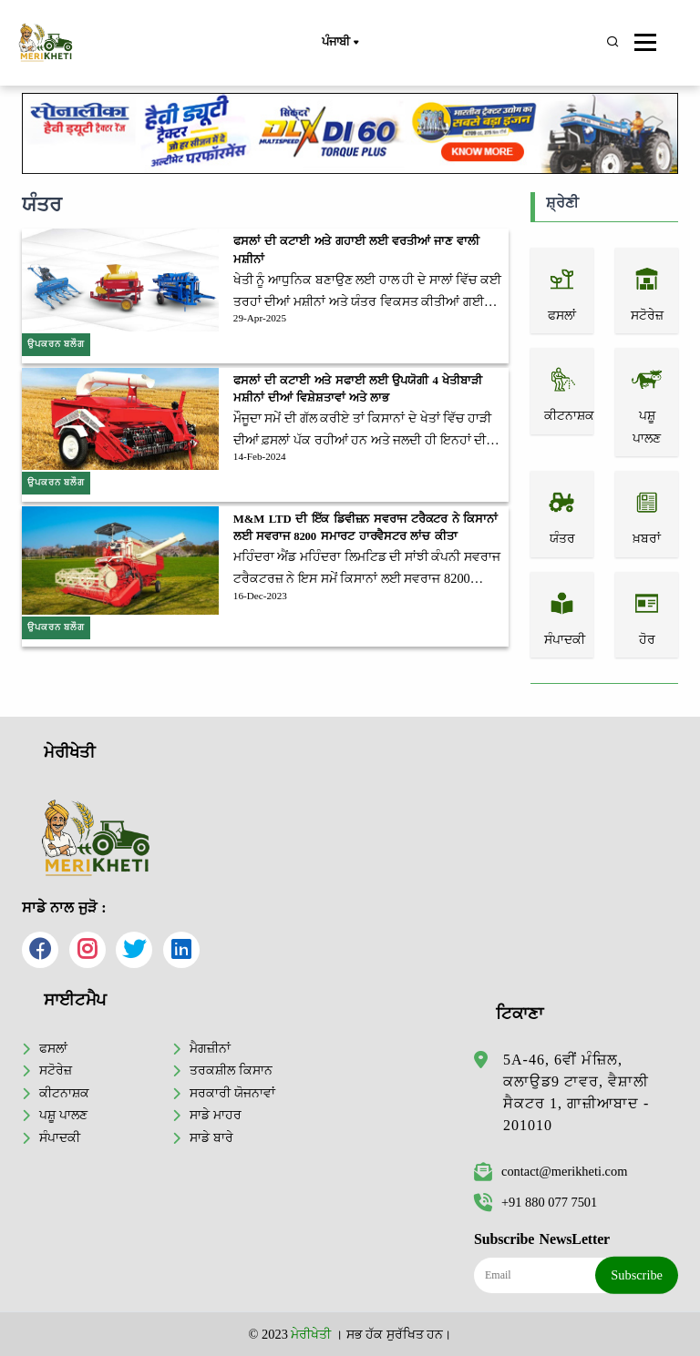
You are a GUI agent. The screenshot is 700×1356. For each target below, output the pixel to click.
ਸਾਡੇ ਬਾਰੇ (211, 1137)
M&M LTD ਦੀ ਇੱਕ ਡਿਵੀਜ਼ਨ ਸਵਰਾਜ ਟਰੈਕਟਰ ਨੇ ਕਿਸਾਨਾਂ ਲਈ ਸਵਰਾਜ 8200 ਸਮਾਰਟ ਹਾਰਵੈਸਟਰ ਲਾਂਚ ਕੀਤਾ (365, 528)
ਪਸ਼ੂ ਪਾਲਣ (63, 1114)
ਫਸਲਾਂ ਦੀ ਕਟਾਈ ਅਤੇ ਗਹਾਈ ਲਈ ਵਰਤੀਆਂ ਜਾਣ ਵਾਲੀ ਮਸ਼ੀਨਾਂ (356, 250)
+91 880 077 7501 (535, 1202)
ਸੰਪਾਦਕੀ (59, 1137)
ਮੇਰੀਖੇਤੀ (311, 1334)
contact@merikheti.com (550, 1171)
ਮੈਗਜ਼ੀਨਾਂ (210, 1048)
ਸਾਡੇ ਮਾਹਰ (216, 1114)
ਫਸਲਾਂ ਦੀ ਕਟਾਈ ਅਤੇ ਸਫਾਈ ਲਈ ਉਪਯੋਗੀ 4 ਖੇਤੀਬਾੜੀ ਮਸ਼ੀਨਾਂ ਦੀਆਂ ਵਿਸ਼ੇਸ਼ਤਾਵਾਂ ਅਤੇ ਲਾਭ (357, 389)
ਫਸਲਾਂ (53, 1048)
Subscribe (637, 1275)
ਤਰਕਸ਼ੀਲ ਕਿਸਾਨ (231, 1070)
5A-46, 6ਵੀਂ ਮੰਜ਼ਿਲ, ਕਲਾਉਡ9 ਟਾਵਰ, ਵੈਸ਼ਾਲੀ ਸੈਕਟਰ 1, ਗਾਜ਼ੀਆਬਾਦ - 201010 (576, 1092)
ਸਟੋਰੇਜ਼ (55, 1070)
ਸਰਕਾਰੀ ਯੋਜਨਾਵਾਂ (232, 1093)
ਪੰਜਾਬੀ (340, 43)
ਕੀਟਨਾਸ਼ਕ (64, 1093)
